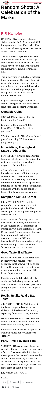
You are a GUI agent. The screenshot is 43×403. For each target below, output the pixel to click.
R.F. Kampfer (11, 33)
